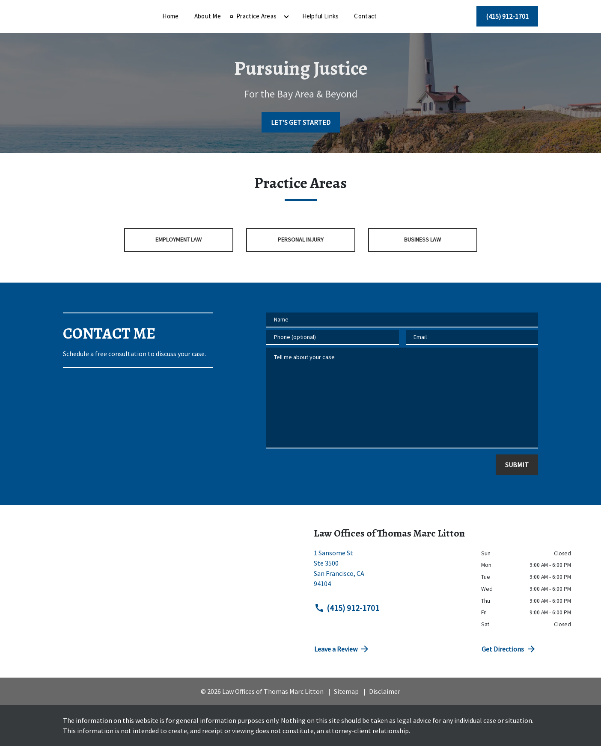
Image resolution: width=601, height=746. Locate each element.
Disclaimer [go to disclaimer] (384, 691)
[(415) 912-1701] (507, 16)
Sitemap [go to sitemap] (346, 691)
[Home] (224, 16)
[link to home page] (116, 16)
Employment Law (178, 239)
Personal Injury (301, 239)
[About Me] (261, 16)
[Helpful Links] (374, 16)
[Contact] (419, 16)
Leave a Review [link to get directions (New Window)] (342, 649)
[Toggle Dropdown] (340, 17)
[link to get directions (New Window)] (391, 572)
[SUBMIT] (517, 464)
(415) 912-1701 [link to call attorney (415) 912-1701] (346, 608)
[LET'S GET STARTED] (301, 122)
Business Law (422, 239)
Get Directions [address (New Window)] (509, 649)
